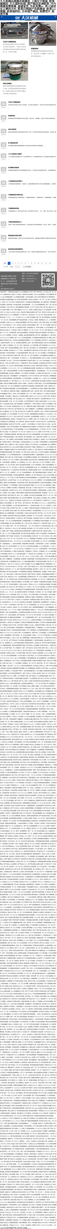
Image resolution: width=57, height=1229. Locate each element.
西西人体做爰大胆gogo (36, 309)
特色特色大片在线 (29, 365)
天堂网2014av (47, 500)
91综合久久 (17, 564)
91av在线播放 (8, 907)
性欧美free (37, 398)
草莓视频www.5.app (23, 940)
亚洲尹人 (53, 655)
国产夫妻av (50, 993)
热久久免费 (32, 693)
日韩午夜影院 (36, 404)
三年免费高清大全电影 (36, 388)
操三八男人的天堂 (27, 523)
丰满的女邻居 (51, 1034)
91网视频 (9, 981)
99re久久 (15, 528)
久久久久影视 (48, 653)
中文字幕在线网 (34, 594)
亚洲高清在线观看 (38, 945)
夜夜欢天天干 (4, 828)
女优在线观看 (27, 635)
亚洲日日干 (26, 1032)
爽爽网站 (5, 777)
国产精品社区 (49, 330)
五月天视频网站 (50, 607)
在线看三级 (20, 958)
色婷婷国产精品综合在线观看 (38, 332)
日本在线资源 (43, 594)
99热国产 (43, 823)
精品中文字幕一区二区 (15, 912)
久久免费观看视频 (5, 645)
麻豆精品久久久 (34, 1217)
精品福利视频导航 (29, 335)
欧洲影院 (24, 559)
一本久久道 (40, 609)
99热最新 (5, 843)
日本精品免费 (17, 304)
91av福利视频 (52, 551)
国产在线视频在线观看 (28, 589)
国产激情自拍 (38, 500)
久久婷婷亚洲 (15, 470)
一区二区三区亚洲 (40, 683)
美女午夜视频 (26, 1098)
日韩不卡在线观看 (41, 533)
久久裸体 (5, 922)
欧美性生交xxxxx (27, 500)
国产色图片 (29, 1088)
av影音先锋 (31, 1075)
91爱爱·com (32, 1187)
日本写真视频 (4, 818)
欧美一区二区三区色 (8, 302)
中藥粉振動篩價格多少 (15, 222)
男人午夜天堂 (44, 719)
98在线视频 (4, 554)
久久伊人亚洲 (34, 556)
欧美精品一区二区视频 (20, 1220)
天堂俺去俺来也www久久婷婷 (30, 442)
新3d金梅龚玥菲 (42, 658)
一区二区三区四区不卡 (35, 526)
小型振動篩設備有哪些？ (15, 181)
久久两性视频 (34, 925)
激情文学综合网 (30, 421)
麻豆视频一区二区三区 (38, 579)
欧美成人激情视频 (24, 963)
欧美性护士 (45, 340)
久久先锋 (5, 925)
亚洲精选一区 (43, 551)
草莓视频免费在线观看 (43, 841)
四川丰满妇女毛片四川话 (48, 434)
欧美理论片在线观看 (26, 602)
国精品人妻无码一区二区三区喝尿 (37, 828)
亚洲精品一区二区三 (26, 462)
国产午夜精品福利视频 (7, 437)
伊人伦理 (53, 815)
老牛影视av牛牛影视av (31, 1006)
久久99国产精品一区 (8, 648)
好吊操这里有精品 (13, 757)
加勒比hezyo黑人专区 (12, 726)
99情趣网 (6, 449)
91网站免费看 (20, 493)
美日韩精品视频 (5, 597)
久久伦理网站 (15, 698)
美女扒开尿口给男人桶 (41, 648)
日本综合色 (29, 648)
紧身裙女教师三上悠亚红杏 (14, 518)
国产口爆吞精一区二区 (45, 1156)
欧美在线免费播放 (22, 332)
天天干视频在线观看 (14, 533)
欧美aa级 (29, 487)
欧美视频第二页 (9, 1014)
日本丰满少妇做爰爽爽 (20, 360)
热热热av (23, 815)
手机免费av (8, 396)
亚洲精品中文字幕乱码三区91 (45, 716)
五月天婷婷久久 (13, 1080)
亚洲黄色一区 (11, 1029)
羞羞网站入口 (9, 643)
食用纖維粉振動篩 (13, 167)
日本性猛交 (28, 782)
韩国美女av (48, 765)
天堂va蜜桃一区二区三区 (25, 798)
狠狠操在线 (7, 294)
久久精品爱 (33, 882)
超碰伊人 (32, 1019)
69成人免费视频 (7, 505)
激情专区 (11, 696)
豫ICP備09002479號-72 (7, 289)
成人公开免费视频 (20, 658)
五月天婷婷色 (20, 421)
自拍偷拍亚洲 (4, 1019)
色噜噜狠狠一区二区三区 (37, 604)
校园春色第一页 (41, 938)
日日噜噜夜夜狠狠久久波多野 (46, 630)
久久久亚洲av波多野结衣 (42, 655)
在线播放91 (28, 1004)
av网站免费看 (38, 1177)
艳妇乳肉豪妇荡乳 (13, 498)
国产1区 (39, 317)
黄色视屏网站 (43, 348)
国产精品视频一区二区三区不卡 (35, 871)
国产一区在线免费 (13, 358)
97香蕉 (14, 551)
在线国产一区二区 (38, 299)
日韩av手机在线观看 (12, 426)
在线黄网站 (51, 884)
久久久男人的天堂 (45, 803)
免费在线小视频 (15, 391)
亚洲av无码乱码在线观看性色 (43, 1088)
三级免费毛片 (27, 404)
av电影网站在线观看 (24, 612)
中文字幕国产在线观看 (28, 373)
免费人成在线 (14, 732)
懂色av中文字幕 (43, 1222)
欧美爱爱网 (38, 1212)
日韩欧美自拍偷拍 (13, 292)
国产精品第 (15, 681)
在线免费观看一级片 (25, 1222)
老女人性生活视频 (49, 475)
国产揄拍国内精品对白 (39, 973)
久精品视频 (7, 787)
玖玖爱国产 (42, 1029)
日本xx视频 (11, 493)
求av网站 (47, 426)
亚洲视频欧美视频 (25, 726)
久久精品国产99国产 (44, 477)
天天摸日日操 (24, 704)
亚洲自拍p (51, 910)
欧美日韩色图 (48, 315)
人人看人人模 (15, 637)
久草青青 (23, 1212)
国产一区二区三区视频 (44, 325)
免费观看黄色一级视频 (40, 571)
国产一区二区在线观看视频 (23, 337)
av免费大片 (49, 505)
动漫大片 (41, 1123)
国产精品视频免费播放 (24, 821)
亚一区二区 (23, 1075)
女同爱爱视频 (22, 576)
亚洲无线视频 (10, 353)
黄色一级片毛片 (25, 348)
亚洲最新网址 (20, 627)
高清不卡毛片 (26, 1207)
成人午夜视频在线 (47, 691)
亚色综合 (17, 536)
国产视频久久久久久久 (39, 503)
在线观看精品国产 (6, 1075)
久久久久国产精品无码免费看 (29, 1171)
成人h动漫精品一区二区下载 (8, 411)
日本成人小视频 (33, 320)
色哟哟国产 (52, 876)
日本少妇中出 (10, 307)
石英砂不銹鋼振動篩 (9, 42)
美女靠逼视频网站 (33, 1011)
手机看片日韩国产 (41, 724)
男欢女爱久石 (12, 1110)
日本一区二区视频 (13, 767)
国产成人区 (24, 1156)
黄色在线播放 (31, 325)
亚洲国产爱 (30, 398)
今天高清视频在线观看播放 (42, 968)
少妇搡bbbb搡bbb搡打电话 (32, 719)
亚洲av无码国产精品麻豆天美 (27, 1044)
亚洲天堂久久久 (5, 706)
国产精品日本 (39, 449)
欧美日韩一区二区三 (43, 663)
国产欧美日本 (12, 495)
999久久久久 (53, 365)
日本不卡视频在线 (45, 780)
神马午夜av (14, 849)
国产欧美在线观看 (12, 571)
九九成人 (32, 625)
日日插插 (21, 640)
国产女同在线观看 (9, 627)
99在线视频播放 (23, 1123)
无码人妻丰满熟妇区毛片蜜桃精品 (44, 297)
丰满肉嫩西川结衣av (6, 393)
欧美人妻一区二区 (5, 854)
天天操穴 (14, 716)
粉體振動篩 (34, 48)
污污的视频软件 (26, 632)
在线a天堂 (34, 452)
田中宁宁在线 (29, 991)
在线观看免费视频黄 (32, 709)
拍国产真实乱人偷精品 (34, 574)
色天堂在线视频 (48, 1001)
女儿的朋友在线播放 (32, 546)
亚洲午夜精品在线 (28, 1116)
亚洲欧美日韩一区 (33, 576)
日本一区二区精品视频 (45, 742)
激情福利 (31, 757)
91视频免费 (48, 871)
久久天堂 (3, 355)
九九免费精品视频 (19, 297)
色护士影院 (49, 1154)
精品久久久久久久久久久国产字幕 (39, 396)
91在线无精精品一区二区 (7, 831)
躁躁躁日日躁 (26, 1103)
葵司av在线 (44, 917)
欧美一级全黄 (16, 854)
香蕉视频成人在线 (34, 777)
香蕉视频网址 (23, 1146)
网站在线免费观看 (51, 1021)
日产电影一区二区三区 (36, 1192)
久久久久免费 (20, 1121)
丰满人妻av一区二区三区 (16, 556)
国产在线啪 (10, 536)
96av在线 (44, 754)
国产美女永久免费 (49, 808)
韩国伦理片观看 (40, 625)
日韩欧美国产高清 (22, 482)
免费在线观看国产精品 (19, 645)
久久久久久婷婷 (29, 721)
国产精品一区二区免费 (11, 686)
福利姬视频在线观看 (6, 760)
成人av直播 (31, 1057)
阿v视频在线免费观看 (14, 617)
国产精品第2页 (28, 1138)
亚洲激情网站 (44, 442)
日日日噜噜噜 (50, 294)
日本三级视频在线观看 (33, 910)
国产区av (50, 724)
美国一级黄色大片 (50, 386)
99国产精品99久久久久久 (27, 724)
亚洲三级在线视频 (30, 938)
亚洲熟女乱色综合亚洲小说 (19, 1192)
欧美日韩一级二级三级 (8, 327)
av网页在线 (48, 637)
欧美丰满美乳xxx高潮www (26, 449)
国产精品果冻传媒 (44, 815)
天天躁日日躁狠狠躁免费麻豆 (21, 340)
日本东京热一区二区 (22, 538)
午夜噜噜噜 (34, 978)
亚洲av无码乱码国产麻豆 (16, 950)
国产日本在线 (41, 693)
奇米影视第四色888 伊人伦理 (44, 559)
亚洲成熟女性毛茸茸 (45, 363)
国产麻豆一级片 (14, 843)
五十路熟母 (29, 1009)
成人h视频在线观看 (32, 470)
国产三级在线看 (25, 1179)
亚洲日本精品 (13, 1019)
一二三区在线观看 (30, 897)
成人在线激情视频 (39, 1143)
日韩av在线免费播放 (48, 465)
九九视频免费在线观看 (15, 711)
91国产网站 (41, 1082)
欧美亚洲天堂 (46, 1014)
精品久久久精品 (16, 294)
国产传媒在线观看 (8, 765)
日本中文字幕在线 (34, 376)
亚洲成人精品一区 (33, 360)
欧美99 (15, 620)
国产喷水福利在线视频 (28, 533)
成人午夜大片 (18, 650)
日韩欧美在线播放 (16, 582)
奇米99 (40, 612)
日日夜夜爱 (23, 1062)
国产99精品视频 (27, 971)
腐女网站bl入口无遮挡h (43, 368)
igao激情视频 (43, 444)
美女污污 (11, 564)
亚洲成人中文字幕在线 (32, 444)
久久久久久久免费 (44, 826)
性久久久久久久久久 (24, 620)
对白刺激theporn (42, 1166)
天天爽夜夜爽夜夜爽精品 (7, 861)
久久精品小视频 (27, 818)
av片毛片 (38, 915)
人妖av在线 (48, 1174)
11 (42, 263)
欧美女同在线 (33, 459)
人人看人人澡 (52, 648)
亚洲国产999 (14, 449)
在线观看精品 (41, 370)
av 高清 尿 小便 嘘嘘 (7, 742)
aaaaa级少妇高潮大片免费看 (39, 1131)
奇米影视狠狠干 (14, 584)
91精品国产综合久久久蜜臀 (24, 419)
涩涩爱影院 (17, 1090)
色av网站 (49, 337)
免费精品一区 (15, 462)
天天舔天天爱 (49, 406)
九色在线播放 (29, 297)
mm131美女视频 (44, 360)
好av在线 (17, 299)
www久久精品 (37, 927)
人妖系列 (30, 383)
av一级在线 (29, 554)
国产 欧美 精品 (25, 416)
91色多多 (14, 330)
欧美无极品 (16, 442)
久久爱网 (3, 531)
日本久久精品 (35, 1098)
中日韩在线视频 (19, 429)
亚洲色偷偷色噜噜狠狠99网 (46, 1164)
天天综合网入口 (51, 851)
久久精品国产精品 (21, 327)
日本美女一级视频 (17, 335)
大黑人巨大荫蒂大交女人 (12, 363)
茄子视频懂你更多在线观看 (28, 426)
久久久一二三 (10, 317)
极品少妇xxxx (45, 1077)
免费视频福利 (28, 640)
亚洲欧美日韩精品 (26, 930)
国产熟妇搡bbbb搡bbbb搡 (35, 864)
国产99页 (42, 688)
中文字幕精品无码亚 (18, 1149)
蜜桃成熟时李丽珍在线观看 (26, 915)
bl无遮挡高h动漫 (7, 1100)
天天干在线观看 (36, 465)
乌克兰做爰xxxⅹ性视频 (40, 498)
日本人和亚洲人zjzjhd (20, 1027)
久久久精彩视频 (36, 340)
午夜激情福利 (29, 876)
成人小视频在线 (5, 808)
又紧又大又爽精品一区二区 (25, 330)
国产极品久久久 (23, 864)
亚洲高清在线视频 (44, 584)
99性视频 (18, 589)
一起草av (38, 1014)
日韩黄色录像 (4, 856)
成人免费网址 (52, 444)
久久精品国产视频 (23, 925)
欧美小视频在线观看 (33, 1077)
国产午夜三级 (9, 457)
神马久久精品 (46, 358)
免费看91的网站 (38, 833)
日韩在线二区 (10, 1184)
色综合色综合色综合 (18, 876)
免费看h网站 (37, 602)
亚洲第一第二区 (23, 1080)
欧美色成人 (53, 340)
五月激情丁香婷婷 (51, 587)
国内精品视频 (19, 365)
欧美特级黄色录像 (22, 1110)
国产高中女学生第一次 (40, 1138)
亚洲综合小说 (40, 1202)
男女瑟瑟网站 (46, 317)
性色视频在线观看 (26, 660)
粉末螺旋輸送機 (13, 143)
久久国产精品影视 (19, 477)
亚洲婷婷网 (44, 843)
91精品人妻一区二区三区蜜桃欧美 (10, 386)
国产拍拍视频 (18, 404)
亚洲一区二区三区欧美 (49, 673)
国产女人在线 (23, 681)
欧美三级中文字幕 (23, 810)
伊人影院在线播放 (26, 536)
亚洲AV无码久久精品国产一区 (25, 1184)
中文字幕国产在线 (23, 676)
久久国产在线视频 (30, 317)
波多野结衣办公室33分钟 (12, 869)
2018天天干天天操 (23, 414)
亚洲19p (50, 1166)
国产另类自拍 (38, 292)
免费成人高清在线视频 (16, 439)
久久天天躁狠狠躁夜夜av (32, 429)
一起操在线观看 (16, 543)
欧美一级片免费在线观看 (35, 342)
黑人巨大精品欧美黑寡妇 (45, 836)
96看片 (33, 1174)
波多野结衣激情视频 (38, 892)
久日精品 (30, 1143)
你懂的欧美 (24, 363)
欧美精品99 (35, 821)
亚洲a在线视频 (44, 887)
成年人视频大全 (10, 444)
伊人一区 (29, 393)
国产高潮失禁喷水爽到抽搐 (29, 894)
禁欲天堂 (54, 325)
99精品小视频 (8, 1070)
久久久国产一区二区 (31, 836)
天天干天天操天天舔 (36, 307)
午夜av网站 (40, 1044)
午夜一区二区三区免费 (16, 401)
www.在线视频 (34, 1182)
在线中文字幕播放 (47, 404)
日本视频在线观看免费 (39, 337)
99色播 (8, 1054)
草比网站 (8, 1032)
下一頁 (6, 266)
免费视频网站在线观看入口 (38, 414)
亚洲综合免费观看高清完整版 (30, 622)
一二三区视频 (33, 1123)
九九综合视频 (26, 541)
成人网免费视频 (40, 757)
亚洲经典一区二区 (29, 955)
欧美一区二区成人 (22, 594)
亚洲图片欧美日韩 (37, 531)
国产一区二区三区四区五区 (19, 526)
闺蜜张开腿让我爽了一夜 (39, 1207)
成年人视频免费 (23, 1205)
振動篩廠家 (4, 276)
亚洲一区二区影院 (39, 419)
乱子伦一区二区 (39, 330)
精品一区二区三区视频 (23, 1174)
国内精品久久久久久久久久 (36, 1016)
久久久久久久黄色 (14, 894)
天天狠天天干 (24, 315)
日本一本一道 (11, 538)
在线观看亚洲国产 (30, 627)
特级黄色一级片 (39, 411)
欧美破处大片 (39, 744)
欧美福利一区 (34, 348)
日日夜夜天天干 (7, 548)
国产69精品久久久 (33, 566)
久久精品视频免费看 (22, 353)
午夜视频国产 (14, 376)
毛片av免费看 (43, 576)
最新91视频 (49, 1146)
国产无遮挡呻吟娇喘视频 (7, 388)
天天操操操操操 (52, 632)
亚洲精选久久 (15, 785)
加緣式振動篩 (7, 83)
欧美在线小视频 (44, 1006)
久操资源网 (42, 894)
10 (38, 263)
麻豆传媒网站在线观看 (41, 721)
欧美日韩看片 (50, 795)
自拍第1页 (25, 889)
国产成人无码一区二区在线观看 (17, 943)
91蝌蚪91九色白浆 (48, 1212)
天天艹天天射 (23, 754)
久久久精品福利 (44, 546)
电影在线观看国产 (43, 1060)
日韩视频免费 (51, 938)
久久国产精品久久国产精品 (25, 655)
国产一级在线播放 (8, 953)
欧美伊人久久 (19, 851)
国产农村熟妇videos (45, 793)
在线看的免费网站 (21, 342)
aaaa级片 (24, 424)
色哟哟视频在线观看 (29, 368)
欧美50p (46, 342)
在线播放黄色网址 (5, 1197)
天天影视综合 (12, 604)
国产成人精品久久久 (49, 307)
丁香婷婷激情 (39, 543)
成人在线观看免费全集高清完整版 (23, 752)
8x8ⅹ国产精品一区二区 (15, 480)
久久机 (11, 1131)
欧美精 (2, 1047)
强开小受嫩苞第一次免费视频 (34, 409)
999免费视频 (24, 1049)
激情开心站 (20, 938)
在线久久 (43, 416)
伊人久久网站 (44, 1217)
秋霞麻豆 (17, 622)
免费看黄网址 (31, 805)
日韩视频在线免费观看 (20, 1100)
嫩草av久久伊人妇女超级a (13, 889)
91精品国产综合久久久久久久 (13, 971)
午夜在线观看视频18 (22, 388)
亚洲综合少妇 (7, 340)
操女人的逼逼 (20, 444)
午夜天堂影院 (19, 437)
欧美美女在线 (13, 579)
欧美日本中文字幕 (14, 424)
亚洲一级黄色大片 (38, 393)
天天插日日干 (48, 864)
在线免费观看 (26, 304)
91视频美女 (28, 551)
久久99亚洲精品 (49, 327)
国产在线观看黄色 (6, 551)
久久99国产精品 (25, 978)
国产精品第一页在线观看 (10, 790)
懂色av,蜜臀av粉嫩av (33, 686)
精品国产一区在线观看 (30, 678)
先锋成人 (46, 365)
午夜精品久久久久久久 (27, 767)
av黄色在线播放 (25, 698)
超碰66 (43, 439)
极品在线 (7, 376)
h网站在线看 (41, 406)
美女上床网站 (52, 498)
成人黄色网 (6, 510)
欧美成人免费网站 (14, 373)
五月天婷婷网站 (48, 620)
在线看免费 (12, 332)
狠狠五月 (6, 391)
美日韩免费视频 (31, 1054)
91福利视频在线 (31, 658)
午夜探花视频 (18, 678)
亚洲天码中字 (41, 851)
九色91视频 (52, 594)
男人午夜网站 (13, 925)
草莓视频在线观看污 (43, 1054)
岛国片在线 (21, 485)
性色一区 (48, 419)
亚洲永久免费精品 (28, 988)
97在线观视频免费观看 (40, 993)
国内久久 (11, 554)
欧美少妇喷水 (24, 584)
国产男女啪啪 (28, 518)
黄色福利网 (24, 299)
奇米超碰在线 (4, 902)
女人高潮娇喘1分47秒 (26, 292)
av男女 (41, 556)
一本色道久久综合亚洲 (21, 1057)
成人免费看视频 (10, 513)
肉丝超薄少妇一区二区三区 (10, 602)
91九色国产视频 (5, 309)
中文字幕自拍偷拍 (18, 981)
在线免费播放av (27, 472)
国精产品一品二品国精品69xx (14, 826)
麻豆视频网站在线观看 (23, 307)
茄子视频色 (19, 1093)
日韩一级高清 (27, 922)
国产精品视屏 (6, 1105)
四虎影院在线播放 (16, 1166)
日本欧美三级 (49, 892)
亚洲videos (14, 1044)
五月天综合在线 (43, 772)
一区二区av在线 (5, 1095)
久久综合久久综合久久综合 (12, 312)
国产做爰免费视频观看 (32, 1121)
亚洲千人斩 (14, 932)
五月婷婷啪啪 (19, 513)
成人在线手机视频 (18, 447)
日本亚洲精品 (31, 424)
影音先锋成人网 (42, 1141)
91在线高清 (40, 426)
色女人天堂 (36, 701)
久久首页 (48, 299)
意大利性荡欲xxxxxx (8, 1121)
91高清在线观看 (48, 798)
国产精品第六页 (20, 409)
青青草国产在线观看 (18, 920)
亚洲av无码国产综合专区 (14, 508)
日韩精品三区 (46, 1037)
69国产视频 (7, 859)
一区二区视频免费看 (28, 617)
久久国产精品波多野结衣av (21, 505)
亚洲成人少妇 (18, 1024)
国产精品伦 (32, 676)
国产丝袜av (19, 955)
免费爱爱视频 (49, 749)
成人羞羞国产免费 (6, 920)
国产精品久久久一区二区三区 (21, 381)
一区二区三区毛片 (18, 548)
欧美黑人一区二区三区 (16, 866)
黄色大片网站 (22, 383)
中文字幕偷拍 (22, 686)
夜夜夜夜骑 (3, 541)
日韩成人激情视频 (37, 653)
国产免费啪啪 (50, 894)
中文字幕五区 (27, 813)
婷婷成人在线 (9, 1090)
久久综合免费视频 (30, 716)
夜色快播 (9, 304)
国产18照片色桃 (44, 322)
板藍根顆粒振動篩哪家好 (15, 249)
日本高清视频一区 (9, 503)
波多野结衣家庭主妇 (24, 579)
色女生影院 (10, 574)
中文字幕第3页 (15, 859)
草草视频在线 (51, 353)
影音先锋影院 (38, 907)
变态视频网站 (33, 1060)
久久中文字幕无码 (27, 1042)
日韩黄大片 (41, 1154)
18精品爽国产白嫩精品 (16, 719)
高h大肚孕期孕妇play (34, 762)
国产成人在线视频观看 (33, 434)
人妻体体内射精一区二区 (7, 342)
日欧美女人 (8, 528)
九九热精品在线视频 (17, 1126)
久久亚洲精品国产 (16, 1103)
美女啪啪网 (38, 691)
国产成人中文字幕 (43, 678)
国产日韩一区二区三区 (30, 1105)
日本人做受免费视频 (35, 810)
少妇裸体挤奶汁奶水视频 (38, 381)
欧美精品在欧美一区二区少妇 (13, 1116)
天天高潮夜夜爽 (27, 912)
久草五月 (3, 487)
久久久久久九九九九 (7, 650)
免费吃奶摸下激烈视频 (36, 983)
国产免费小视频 (11, 1164)
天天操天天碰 (40, 424)
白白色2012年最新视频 (50, 538)
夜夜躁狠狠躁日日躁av (31, 1189)
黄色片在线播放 (34, 363)
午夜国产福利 (47, 927)
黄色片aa (16, 1014)
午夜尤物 (54, 739)
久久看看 (30, 823)
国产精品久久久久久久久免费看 (32, 480)
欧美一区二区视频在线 (41, 467)
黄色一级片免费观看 (19, 393)
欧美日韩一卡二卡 (10, 569)
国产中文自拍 (8, 620)
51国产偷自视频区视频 (11, 1123)
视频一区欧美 (51, 704)
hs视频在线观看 (30, 1149)
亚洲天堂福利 (18, 457)
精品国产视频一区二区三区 (34, 485)
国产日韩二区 (19, 800)
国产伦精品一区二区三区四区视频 (18, 1065)
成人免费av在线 (35, 747)
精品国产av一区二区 (47, 999)
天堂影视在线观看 (41, 561)
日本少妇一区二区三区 (12, 1212)
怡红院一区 (19, 1067)
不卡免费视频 (13, 485)
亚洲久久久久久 (34, 584)
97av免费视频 (35, 520)
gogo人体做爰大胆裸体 (41, 1108)
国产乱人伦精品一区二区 (47, 943)
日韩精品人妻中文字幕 (9, 625)
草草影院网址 (43, 548)
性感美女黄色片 (21, 302)
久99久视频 (39, 671)
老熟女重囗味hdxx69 (34, 1062)
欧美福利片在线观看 (13, 1133)
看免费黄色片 (45, 602)
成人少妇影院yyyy (48, 696)
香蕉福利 (3, 668)
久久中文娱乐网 (42, 866)
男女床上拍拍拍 (22, 325)
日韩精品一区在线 (13, 724)
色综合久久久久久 (32, 431)
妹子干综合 (16, 660)
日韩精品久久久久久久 (32, 548)
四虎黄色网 (20, 551)
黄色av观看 (13, 510)
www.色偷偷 (4, 711)
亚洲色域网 (39, 589)
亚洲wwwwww (10, 322)
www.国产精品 (37, 798)
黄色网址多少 (47, 935)
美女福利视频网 (37, 813)
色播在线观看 (24, 757)
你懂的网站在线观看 (28, 543)
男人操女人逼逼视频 (34, 754)
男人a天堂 (30, 968)
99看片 (34, 635)
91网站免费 (39, 365)
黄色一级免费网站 (6, 635)
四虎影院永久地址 (8, 1194)
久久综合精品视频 (20, 554)
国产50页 (38, 312)
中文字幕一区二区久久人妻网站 (28, 772)
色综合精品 (27, 838)
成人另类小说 (10, 587)
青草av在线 (50, 709)
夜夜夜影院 (22, 487)
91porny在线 (3, 833)
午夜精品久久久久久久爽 (45, 1110)
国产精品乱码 (38, 475)
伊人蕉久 (9, 360)
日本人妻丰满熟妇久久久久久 (20, 309)
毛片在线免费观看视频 (50, 383)
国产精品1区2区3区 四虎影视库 (13, 1161)
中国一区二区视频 (50, 1044)
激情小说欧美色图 (41, 401)
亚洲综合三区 (6, 999)
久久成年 (47, 627)
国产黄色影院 (28, 437)
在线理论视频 (17, 993)
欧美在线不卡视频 (30, 447)
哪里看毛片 (18, 673)
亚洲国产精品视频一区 (46, 920)
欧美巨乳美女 (44, 645)
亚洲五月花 (11, 833)
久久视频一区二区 (14, 714)
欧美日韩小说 (29, 1108)
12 (46, 263)
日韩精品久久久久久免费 (12, 935)
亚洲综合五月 (15, 734)
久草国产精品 (38, 383)
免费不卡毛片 (50, 737)
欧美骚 (48, 381)
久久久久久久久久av (48, 510)
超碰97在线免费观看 (10, 482)
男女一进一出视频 (22, 495)
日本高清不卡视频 (22, 625)
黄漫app (26, 965)
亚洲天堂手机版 (50, 1202)
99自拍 (30, 299)
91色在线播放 (49, 976)
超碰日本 (51, 1108)
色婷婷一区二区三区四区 (20, 607)
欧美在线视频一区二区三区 (49, 520)
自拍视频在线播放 (23, 1217)
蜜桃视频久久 (45, 335)
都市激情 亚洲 (21, 434)
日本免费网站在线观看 (47, 355)
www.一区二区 (9, 592)
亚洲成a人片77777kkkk (16, 350)
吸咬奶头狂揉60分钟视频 (37, 739)
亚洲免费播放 (35, 416)
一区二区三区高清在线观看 (16, 709)
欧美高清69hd (49, 1215)
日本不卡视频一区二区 (28, 714)
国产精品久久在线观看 (15, 1159)
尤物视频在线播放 (43, 459)
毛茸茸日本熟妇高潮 (50, 411)
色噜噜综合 (52, 899)
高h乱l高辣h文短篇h (29, 1161)
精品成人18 (16, 396)
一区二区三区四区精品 (44, 635)
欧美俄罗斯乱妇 (46, 398)
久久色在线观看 (27, 378)
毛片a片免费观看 (37, 922)
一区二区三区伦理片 (39, 737)
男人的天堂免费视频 (26, 498)
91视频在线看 (50, 579)
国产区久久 (51, 561)
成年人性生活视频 (51, 665)
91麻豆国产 (3, 292)
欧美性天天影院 (44, 1011)
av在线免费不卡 (9, 1088)
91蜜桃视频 (8, 1220)
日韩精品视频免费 (19, 475)
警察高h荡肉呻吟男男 (20, 1215)
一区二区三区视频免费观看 (13, 520)
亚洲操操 (13, 1113)
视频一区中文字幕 (44, 431)
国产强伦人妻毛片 (33, 322)
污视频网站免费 (25, 391)
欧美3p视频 (39, 327)
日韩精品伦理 (8, 871)
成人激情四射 (45, 302)
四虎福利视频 (15, 762)
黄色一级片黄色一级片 (35, 696)
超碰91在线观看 (15, 1062)
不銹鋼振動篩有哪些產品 (15, 195)
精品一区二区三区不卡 (12, 978)
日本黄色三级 (52, 1072)
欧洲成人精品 (10, 653)
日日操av (3, 688)
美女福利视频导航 (29, 671)
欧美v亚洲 (27, 452)
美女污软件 (17, 416)
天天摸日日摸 (18, 1138)
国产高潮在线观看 (26, 869)
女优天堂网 (12, 777)
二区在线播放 (42, 632)
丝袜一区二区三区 (8, 1027)
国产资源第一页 (18, 452)
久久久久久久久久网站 (8, 589)
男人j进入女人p (27, 993)
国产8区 (38, 335)
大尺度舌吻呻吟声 (29, 401)
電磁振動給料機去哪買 (15, 235)
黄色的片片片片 (13, 576)
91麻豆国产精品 (46, 523)
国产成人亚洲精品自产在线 (16, 897)
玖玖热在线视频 (40, 1021)
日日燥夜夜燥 (4, 490)
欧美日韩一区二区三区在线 (40, 536)
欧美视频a (8, 1047)
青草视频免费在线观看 (37, 1065)
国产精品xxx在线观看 (33, 645)
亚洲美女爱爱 (24, 396)
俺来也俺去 (31, 841)
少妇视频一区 (36, 378)
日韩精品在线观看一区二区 (8, 887)
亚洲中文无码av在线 (48, 312)
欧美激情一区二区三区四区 (35, 515)
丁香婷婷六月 (39, 955)
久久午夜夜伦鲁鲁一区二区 (17, 828)
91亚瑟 (30, 681)
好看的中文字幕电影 (15, 500)
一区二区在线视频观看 (38, 304)
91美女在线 (47, 515)
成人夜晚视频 (40, 856)
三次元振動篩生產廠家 (15, 154)
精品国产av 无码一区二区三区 (42, 569)
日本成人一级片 (23, 566)
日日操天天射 (41, 795)
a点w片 (27, 556)
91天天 (22, 1072)
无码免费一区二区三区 (38, 976)
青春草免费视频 (7, 378)
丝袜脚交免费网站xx (28, 683)
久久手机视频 (34, 345)
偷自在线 (48, 739)
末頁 (11, 266)
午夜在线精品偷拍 (15, 683)
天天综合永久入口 (49, 1032)
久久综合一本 (30, 1212)
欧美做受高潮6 (39, 386)
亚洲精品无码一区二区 (19, 406)
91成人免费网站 (29, 1199)
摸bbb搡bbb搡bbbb (46, 777)
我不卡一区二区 (48, 495)
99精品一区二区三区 (39, 818)
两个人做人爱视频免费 (49, 1090)
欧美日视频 (43, 996)
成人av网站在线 (38, 437)
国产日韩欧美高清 (43, 457)
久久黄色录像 (20, 899)
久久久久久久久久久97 (7, 658)
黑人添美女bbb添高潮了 (25, 510)
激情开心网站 (47, 531)
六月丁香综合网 (52, 760)
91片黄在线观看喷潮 (25, 665)
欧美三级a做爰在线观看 (23, 465)
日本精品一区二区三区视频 (43, 592)
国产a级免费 (22, 528)
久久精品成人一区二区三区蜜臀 (19, 983)
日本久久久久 (4, 500)
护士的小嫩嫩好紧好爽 (38, 564)
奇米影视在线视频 (12, 963)
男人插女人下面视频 (36, 1001)
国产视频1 (44, 762)
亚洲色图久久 (31, 327)
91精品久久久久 (33, 1085)
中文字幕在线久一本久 (9, 325)
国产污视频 (10, 531)
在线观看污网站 (52, 1093)
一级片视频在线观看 (35, 358)
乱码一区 (5, 546)
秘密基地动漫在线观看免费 (33, 493)
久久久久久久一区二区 (15, 368)
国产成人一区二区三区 (14, 541)
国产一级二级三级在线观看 (43, 617)
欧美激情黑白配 (27, 874)
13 (50, 263)
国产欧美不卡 (48, 732)
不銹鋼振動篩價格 (13, 208)
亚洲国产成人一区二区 (37, 963)
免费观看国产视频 (47, 767)
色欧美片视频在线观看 (28, 312)
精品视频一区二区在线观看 (9, 414)
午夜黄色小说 (15, 1177)
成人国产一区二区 (50, 528)
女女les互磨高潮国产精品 (23, 846)
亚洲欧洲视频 (5, 523)
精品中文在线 (51, 859)
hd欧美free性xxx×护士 (16, 490)
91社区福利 (11, 673)
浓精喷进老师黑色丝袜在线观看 (44, 1116)
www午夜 (37, 917)
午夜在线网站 (29, 1072)
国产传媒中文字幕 (24, 775)
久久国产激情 (39, 849)
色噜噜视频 (31, 559)
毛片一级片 (35, 688)
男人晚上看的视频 (15, 523)
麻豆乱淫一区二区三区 (36, 315)
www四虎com (4, 1118)
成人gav (24, 1159)
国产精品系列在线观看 (30, 490)
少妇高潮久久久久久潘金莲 (44, 960)
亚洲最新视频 (26, 520)
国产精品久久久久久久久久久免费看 (21, 793)
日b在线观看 (48, 309)
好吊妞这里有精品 (7, 429)
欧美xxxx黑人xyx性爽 (21, 696)
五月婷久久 (50, 414)
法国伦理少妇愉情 (27, 294)
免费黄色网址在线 (17, 813)
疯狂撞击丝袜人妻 (48, 526)
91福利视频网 (6, 1042)
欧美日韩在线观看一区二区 (24, 833)
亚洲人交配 (16, 1075)
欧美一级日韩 (35, 391)
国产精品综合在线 (16, 803)
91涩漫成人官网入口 (39, 665)
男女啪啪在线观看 (5, 739)
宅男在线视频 (4, 714)
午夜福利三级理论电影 (11, 795)
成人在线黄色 (37, 869)
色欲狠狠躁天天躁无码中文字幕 (33, 350)
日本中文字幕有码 (33, 943)
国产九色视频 (26, 564)
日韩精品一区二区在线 (9, 821)
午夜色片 (36, 551)
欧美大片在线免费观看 (34, 1194)
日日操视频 (31, 856)
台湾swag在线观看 (39, 294)
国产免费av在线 (5, 762)
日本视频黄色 (38, 808)
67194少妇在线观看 (15, 874)
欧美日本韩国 (20, 996)
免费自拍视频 (24, 459)
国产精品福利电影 (22, 320)
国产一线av (5, 732)
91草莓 (47, 393)
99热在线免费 (39, 1019)
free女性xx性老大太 (11, 566)
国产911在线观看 (47, 726)
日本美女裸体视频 (27, 927)
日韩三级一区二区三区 (48, 1194)
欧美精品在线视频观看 (18, 597)
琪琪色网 (22, 470)
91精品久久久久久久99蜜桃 (10, 459)
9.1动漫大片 (18, 599)
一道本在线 (3, 1082)
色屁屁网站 (4, 368)
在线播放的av (6, 543)
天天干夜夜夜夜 (31, 630)
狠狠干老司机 (22, 1169)
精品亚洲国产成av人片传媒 (20, 739)
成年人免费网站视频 (9, 958)
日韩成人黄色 (51, 571)
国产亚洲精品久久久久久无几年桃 (12, 1060)
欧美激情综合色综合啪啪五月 (42, 681)
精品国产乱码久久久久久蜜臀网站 (23, 691)
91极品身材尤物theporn (37, 637)
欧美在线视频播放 (31, 477)
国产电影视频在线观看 (40, 472)
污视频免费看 (40, 454)
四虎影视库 (26, 760)
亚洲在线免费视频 (21, 322)
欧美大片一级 (4, 439)
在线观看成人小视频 (42, 597)
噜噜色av (33, 609)
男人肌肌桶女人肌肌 (49, 485)
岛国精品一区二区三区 (29, 663)
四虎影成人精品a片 (14, 1179)
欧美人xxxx (7, 681)
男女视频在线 (37, 1004)
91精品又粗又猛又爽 (30, 513)
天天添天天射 (31, 1169)
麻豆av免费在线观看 (17, 721)
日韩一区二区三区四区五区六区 (13, 904)
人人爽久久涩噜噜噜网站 (35, 732)
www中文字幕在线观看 (47, 1049)
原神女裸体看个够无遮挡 (26, 849)
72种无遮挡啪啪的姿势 (42, 1149)
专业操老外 (26, 599)
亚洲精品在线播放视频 (7, 299)
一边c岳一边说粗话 (27, 1034)
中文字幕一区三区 (45, 429)
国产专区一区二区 (23, 604)
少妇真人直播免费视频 (27, 808)
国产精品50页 (46, 373)
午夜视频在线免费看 (10, 434)
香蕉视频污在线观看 (35, 538)
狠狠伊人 (11, 1138)
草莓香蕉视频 (42, 490)
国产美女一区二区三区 (45, 513)
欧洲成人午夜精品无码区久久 (18, 856)
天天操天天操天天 (41, 421)
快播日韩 (28, 780)
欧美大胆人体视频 (40, 752)
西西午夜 (34, 632)
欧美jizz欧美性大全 (6, 447)
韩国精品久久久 (44, 320)
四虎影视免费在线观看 (19, 630)
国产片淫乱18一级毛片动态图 (32, 673)
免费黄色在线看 (35, 599)
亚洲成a (13, 419)
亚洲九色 (33, 1052)
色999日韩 (17, 765)
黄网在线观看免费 (32, 815)
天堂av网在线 (52, 548)
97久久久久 (9, 416)
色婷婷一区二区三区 (49, 437)
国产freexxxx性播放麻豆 (12, 744)
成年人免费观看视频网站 (36, 607)
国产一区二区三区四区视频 (36, 831)
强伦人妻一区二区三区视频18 (38, 353)
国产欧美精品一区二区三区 (17, 546)
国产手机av (18, 503)
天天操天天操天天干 (38, 487)
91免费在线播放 (38, 640)
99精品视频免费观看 (18, 1108)
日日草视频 (26, 582)
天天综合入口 (20, 317)
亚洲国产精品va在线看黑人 (32, 439)
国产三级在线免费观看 (12, 348)
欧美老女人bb (21, 910)
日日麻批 (21, 716)
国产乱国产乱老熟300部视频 (21, 1070)
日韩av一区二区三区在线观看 (36, 587)
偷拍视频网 (12, 320)
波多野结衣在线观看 (27, 386)
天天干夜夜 (44, 884)
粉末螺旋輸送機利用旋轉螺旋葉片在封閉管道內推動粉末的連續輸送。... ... (27, 145)
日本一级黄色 (34, 582)
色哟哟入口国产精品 (42, 668)
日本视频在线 (23, 376)
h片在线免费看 (41, 981)
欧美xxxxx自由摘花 (20, 1194)
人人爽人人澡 (46, 378)
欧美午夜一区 (40, 1174)
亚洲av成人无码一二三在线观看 (12, 663)
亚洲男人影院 (51, 800)
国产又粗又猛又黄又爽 (40, 930)
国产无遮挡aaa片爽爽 (11, 836)
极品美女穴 (37, 523)
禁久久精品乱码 (25, 345)
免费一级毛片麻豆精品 (40, 770)
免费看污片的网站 (12, 487)
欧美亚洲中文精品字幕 (13, 355)
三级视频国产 (20, 1006)
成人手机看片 (36, 846)
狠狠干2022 (32, 940)
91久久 (38, 999)
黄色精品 (47, 1019)
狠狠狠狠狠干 (37, 854)
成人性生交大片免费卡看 (25, 411)
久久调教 (38, 373)
